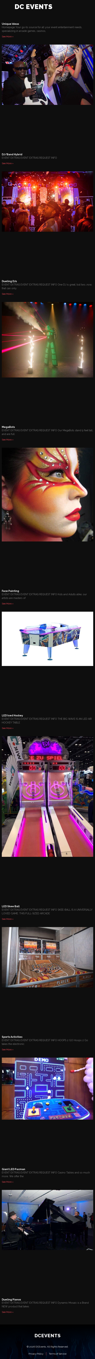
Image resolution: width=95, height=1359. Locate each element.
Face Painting (10, 591)
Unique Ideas (10, 23)
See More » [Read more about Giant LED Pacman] (8, 1182)
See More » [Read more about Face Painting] (8, 603)
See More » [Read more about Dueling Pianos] (8, 1312)
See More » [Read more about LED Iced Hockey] (8, 728)
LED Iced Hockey (12, 715)
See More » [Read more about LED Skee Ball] (8, 919)
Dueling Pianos (11, 1299)
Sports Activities (12, 1036)
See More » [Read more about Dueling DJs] (8, 294)
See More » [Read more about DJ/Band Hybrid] (8, 163)
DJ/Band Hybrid (12, 154)
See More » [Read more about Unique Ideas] (8, 36)
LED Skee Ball (11, 906)
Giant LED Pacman (13, 1169)
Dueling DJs (9, 281)
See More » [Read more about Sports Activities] (8, 1049)
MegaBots (8, 427)
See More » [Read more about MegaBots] (8, 439)
